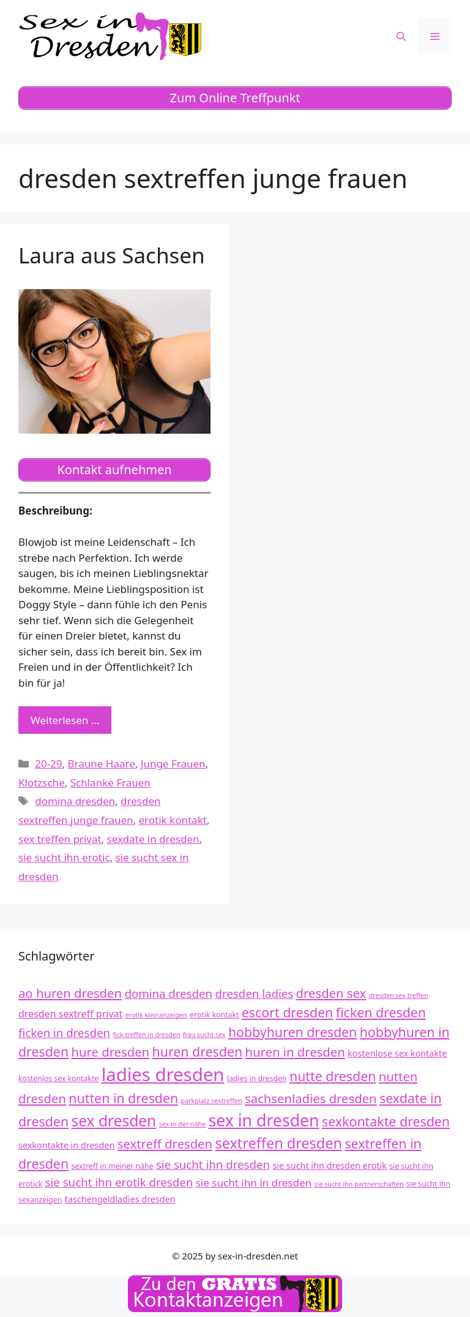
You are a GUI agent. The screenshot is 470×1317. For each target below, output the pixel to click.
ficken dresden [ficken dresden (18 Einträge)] (381, 1012)
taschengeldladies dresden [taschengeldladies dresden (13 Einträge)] (120, 1199)
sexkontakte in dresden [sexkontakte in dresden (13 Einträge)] (66, 1145)
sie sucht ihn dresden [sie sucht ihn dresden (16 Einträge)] (213, 1164)
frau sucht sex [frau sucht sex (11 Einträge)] (204, 1034)
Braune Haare (101, 764)
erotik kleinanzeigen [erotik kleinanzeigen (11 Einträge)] (156, 1015)
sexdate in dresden (153, 839)
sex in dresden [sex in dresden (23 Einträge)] (263, 1120)
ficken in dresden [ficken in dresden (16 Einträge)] (64, 1032)
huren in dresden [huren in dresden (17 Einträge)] (295, 1051)
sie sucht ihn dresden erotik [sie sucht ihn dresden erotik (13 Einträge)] (329, 1165)
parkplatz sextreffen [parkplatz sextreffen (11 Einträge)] (211, 1100)
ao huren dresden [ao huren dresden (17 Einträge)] (70, 993)
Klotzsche (41, 782)
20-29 (48, 764)
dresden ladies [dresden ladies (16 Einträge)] (254, 993)
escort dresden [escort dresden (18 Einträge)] (288, 1012)
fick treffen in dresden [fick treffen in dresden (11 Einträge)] (146, 1034)
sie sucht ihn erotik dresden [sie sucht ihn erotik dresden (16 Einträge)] (119, 1182)
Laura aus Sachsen (111, 255)
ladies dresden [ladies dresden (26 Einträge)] (163, 1074)
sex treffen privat (60, 839)
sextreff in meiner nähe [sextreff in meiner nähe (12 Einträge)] (113, 1166)
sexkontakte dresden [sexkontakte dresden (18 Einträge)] (386, 1121)
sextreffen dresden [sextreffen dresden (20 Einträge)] (278, 1143)
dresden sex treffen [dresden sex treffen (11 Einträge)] (398, 995)
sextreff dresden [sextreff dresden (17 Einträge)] (165, 1143)
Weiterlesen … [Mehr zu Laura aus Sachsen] (65, 720)
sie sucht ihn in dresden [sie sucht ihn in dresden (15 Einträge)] (253, 1182)
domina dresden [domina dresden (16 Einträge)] (168, 993)
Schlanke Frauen (110, 782)
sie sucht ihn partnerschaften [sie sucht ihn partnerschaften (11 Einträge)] (359, 1184)
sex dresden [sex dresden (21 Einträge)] (114, 1121)
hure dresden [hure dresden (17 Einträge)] (111, 1051)
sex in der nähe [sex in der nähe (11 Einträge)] (182, 1124)
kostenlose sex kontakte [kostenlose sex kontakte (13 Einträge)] (397, 1053)
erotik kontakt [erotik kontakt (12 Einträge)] (214, 1014)
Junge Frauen (173, 764)
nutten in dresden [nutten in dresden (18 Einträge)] (123, 1098)
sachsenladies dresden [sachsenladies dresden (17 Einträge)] (311, 1098)
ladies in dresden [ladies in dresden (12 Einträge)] (257, 1078)
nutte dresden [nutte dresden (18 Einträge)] (332, 1076)
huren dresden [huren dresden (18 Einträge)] (197, 1051)
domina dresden (75, 801)
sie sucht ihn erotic (64, 857)
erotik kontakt (173, 820)
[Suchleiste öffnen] (401, 36)
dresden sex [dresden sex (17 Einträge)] (331, 993)
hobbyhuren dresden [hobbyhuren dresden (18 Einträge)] (292, 1032)
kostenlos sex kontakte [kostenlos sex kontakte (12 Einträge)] (58, 1078)
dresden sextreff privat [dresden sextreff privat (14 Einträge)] (70, 1014)
